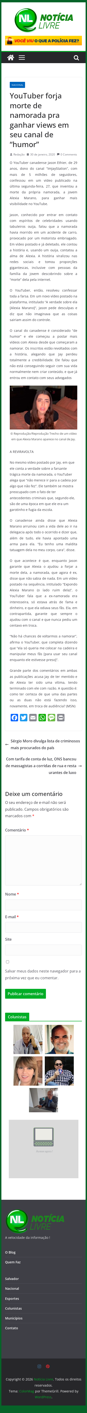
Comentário (17, 830)
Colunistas (13, 1308)
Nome (12, 894)
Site (8, 939)
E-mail (12, 916)
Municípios (14, 1318)
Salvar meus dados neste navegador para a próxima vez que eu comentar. (43, 974)
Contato (11, 1328)
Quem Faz (13, 1262)
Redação (19, 154)
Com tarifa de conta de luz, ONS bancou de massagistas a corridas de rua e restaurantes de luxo (44, 765)
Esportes (12, 1298)
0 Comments (67, 154)
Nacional (17, 85)
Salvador (12, 1278)
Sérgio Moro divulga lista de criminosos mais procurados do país (42, 744)
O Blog (10, 1252)
